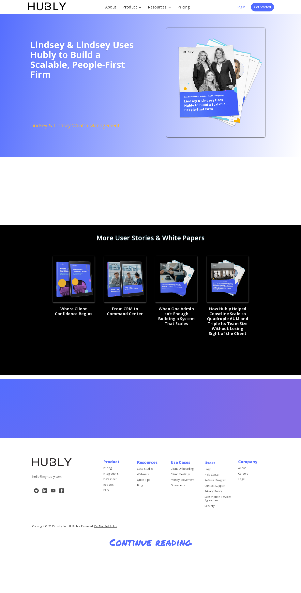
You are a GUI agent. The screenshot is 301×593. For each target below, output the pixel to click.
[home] (46, 7)
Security (209, 516)
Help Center (211, 485)
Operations (178, 492)
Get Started (262, 7)
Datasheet (110, 482)
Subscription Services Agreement (217, 508)
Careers (243, 477)
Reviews (108, 488)
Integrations (111, 477)
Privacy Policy (213, 501)
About (110, 7)
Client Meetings (180, 481)
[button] (132, 7)
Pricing (183, 7)
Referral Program (215, 490)
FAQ (106, 493)
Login (241, 7)
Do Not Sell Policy (105, 526)
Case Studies (145, 475)
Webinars (143, 481)
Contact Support (214, 496)
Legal (241, 482)
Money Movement (182, 486)
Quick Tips (143, 486)
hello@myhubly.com (47, 480)
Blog (140, 492)
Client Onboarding (182, 475)
